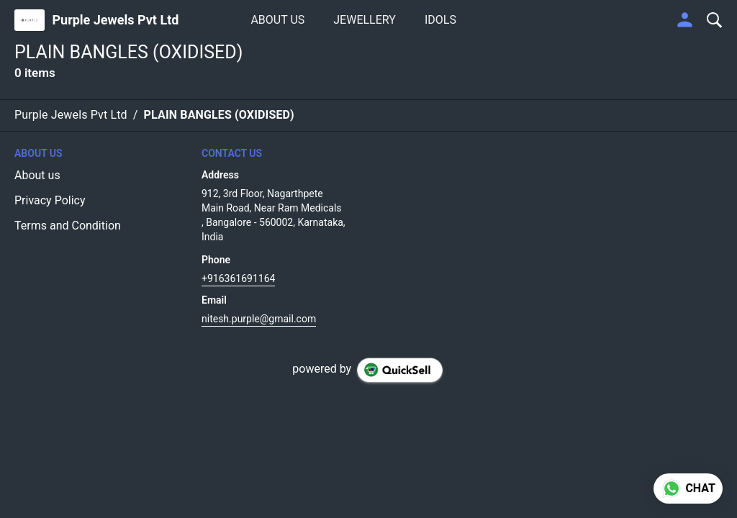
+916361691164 (238, 278)
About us (37, 175)
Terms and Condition (67, 225)
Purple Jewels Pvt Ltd (115, 20)
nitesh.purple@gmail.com (259, 318)
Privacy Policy (50, 200)
